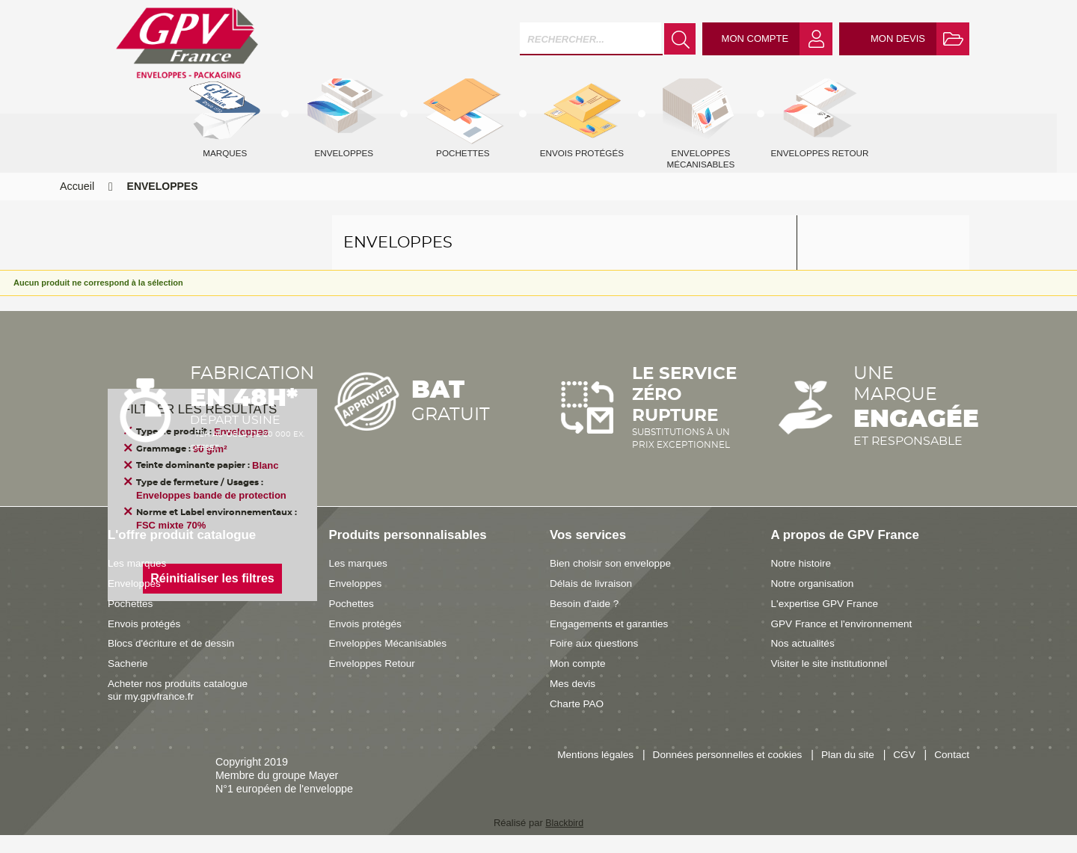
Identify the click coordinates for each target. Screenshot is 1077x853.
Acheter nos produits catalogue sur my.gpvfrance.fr (181, 707)
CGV (957, 773)
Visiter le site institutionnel (832, 681)
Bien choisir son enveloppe (614, 581)
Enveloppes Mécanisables (391, 661)
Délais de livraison (593, 601)
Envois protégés (146, 641)
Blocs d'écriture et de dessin (174, 661)
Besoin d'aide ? (586, 621)
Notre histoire (803, 581)
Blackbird (564, 840)
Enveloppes (136, 601)
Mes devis (574, 701)
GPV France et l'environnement (845, 641)
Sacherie (129, 681)
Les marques (139, 581)
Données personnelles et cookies (774, 773)
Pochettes (132, 621)
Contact (951, 788)
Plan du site (899, 773)
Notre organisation (815, 601)
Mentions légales (635, 773)
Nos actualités (804, 661)
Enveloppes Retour (374, 681)
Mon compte (579, 681)
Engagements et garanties (612, 641)
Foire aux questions (596, 661)
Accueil (77, 204)
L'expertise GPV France (827, 621)
